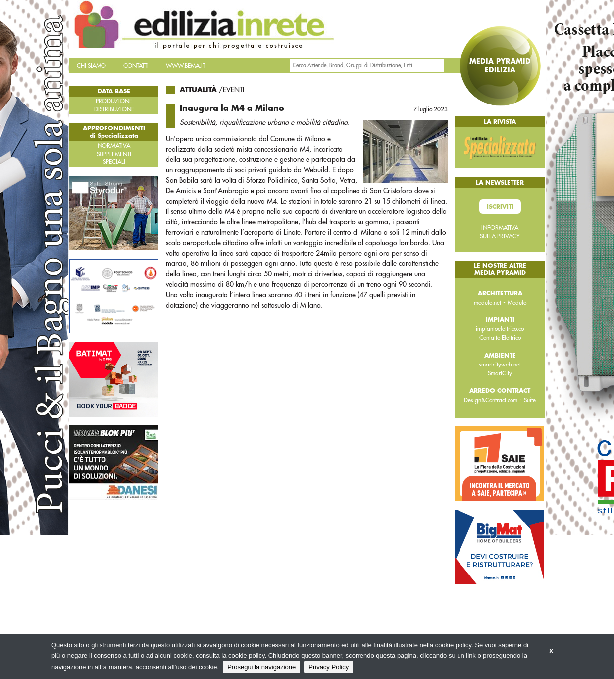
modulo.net (487, 303)
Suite (530, 400)
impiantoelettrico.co (500, 329)
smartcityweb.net (500, 364)
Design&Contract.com (490, 400)
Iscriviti (500, 206)
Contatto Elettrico (500, 338)
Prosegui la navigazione (261, 667)
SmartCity (500, 373)
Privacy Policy (328, 667)
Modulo (517, 303)
